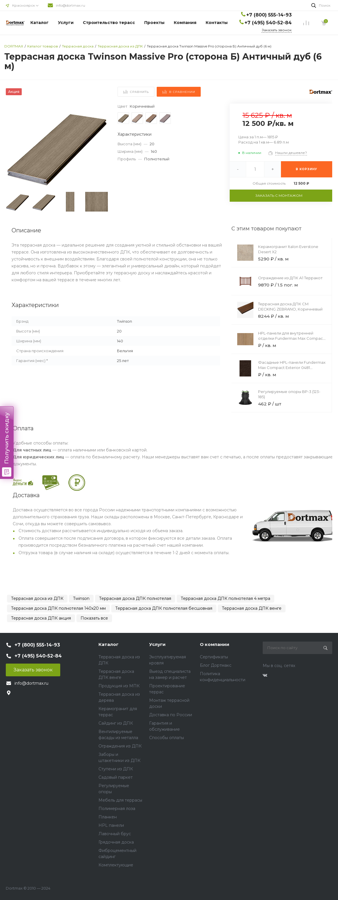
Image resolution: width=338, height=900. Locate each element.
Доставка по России (170, 714)
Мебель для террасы (120, 800)
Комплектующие (115, 865)
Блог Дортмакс (215, 665)
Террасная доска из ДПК (37, 598)
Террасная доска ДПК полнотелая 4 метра (225, 598)
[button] (101, 146)
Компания (185, 22)
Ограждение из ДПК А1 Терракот (290, 277)
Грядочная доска (116, 842)
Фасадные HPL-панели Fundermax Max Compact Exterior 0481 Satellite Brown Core (292, 367)
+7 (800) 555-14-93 (269, 15)
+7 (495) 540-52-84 (268, 22)
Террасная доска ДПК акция (41, 618)
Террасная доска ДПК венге (252, 608)
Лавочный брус (114, 833)
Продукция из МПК (119, 685)
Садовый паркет (115, 777)
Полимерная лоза (116, 808)
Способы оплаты (166, 737)
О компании (214, 644)
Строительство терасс (109, 22)
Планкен (107, 817)
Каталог (39, 22)
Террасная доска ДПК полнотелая (135, 598)
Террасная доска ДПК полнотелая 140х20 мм (58, 608)
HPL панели (111, 825)
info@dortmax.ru (70, 5)
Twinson (81, 598)
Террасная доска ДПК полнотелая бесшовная (163, 608)
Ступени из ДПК (115, 769)
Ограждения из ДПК (120, 746)
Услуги (66, 22)
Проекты (154, 22)
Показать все (94, 618)
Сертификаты (214, 657)
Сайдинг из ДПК (115, 723)
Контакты (217, 22)
